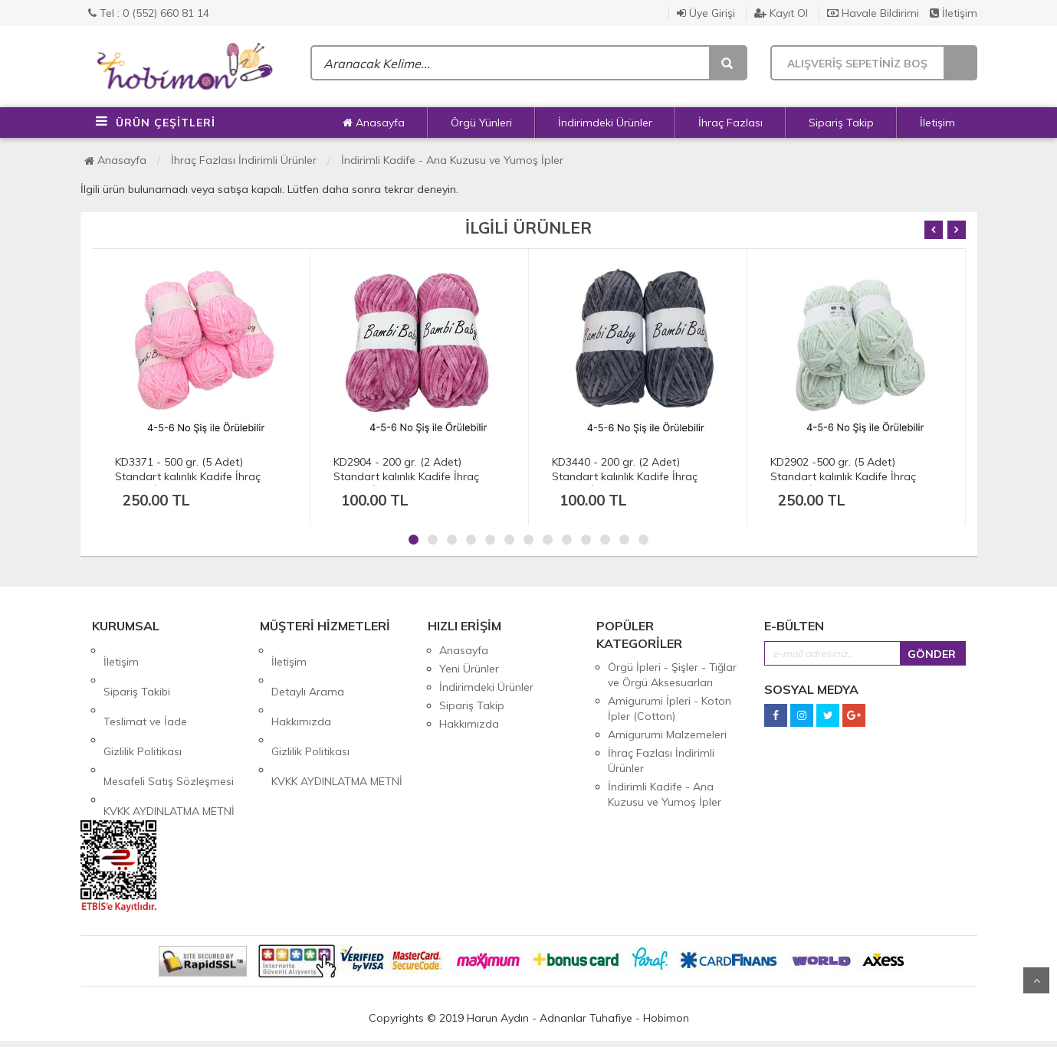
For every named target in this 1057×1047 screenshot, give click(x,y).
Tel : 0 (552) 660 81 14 (148, 13)
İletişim (953, 13)
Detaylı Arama (307, 669)
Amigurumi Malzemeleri (667, 734)
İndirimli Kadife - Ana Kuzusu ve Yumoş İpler (452, 160)
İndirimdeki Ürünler (605, 122)
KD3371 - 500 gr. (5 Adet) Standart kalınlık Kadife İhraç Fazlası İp (188, 476)
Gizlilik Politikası (142, 705)
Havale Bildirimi (873, 13)
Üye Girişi (706, 13)
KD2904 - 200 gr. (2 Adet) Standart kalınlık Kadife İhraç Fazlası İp (406, 476)
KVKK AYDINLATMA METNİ (169, 742)
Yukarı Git (1036, 980)
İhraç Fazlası (730, 122)
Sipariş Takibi (136, 669)
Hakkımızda (301, 687)
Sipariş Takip (841, 122)
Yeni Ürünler (469, 669)
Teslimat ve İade (145, 687)
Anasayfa (374, 122)
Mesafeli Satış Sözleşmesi (168, 724)
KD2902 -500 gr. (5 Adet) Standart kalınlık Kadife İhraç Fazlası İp (843, 476)
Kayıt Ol (781, 13)
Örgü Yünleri (481, 122)
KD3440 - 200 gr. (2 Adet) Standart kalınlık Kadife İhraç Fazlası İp (625, 476)
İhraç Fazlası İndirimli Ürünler (244, 160)
